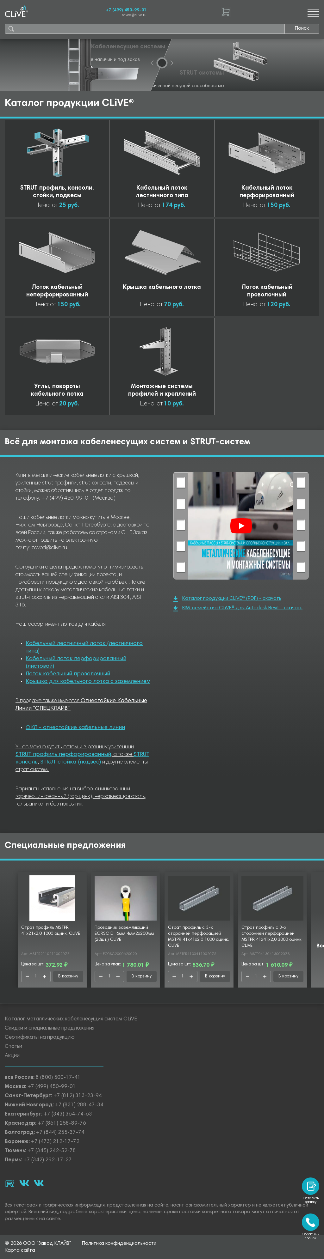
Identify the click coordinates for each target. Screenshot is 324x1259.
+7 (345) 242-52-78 (52, 1151)
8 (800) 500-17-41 (58, 1077)
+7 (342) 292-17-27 (47, 1160)
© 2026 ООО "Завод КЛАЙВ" (38, 1243)
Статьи (13, 1046)
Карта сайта (20, 1250)
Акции (12, 1056)
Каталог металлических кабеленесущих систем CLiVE (71, 1019)
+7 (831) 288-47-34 (79, 1105)
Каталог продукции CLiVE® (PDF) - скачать (227, 599)
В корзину (68, 976)
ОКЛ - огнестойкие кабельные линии (75, 728)
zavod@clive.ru (134, 15)
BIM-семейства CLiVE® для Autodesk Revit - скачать (237, 608)
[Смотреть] (241, 525)
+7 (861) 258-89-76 (62, 1123)
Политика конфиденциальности (119, 1243)
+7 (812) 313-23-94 (77, 1096)
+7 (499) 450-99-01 (126, 10)
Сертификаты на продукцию (40, 1037)
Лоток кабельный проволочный (68, 674)
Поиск (302, 28)
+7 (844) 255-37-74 (60, 1132)
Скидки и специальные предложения (49, 1028)
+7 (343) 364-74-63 (68, 1114)
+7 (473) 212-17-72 (55, 1142)
